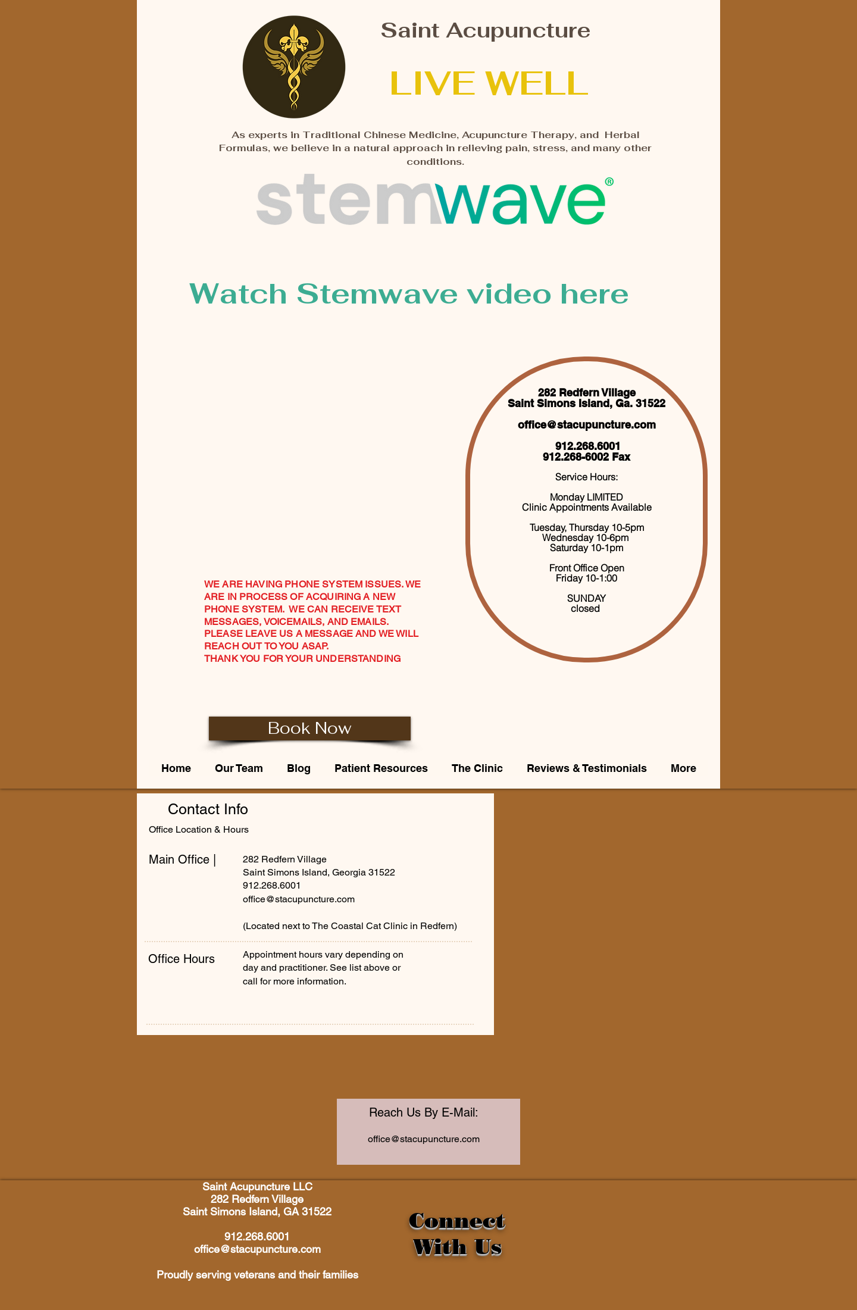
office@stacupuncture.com (587, 424)
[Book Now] (310, 728)
